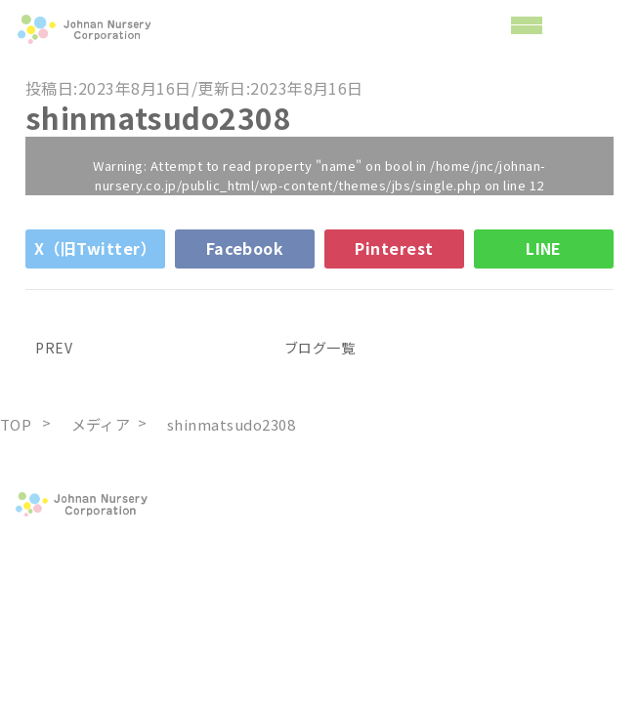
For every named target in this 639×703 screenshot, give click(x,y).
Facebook (245, 248)
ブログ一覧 (319, 347)
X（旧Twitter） (95, 248)
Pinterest (394, 248)
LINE (544, 248)
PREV (48, 347)
